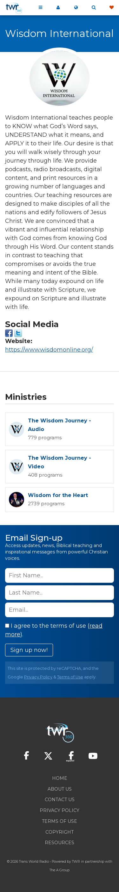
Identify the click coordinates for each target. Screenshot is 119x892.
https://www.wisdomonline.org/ (49, 349)
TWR (76, 861)
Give (111, 7)
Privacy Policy (38, 677)
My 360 (58, 7)
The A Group (59, 870)
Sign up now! (29, 650)
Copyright (59, 832)
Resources (59, 842)
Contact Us (60, 799)
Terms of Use (70, 677)
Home (59, 778)
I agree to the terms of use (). (53, 630)
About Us (60, 789)
